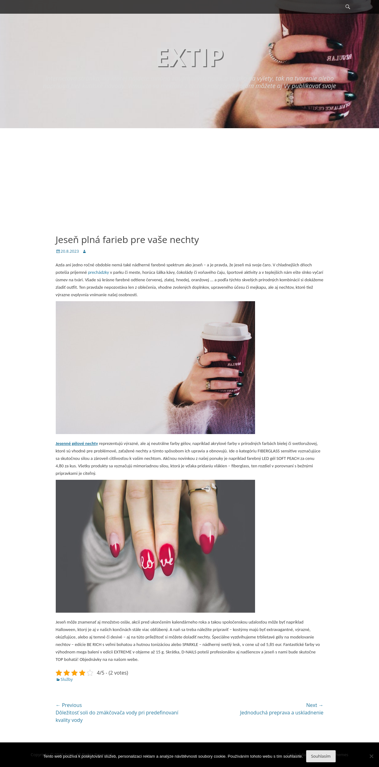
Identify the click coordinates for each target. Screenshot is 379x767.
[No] (371, 756)
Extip (189, 56)
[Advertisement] (190, 174)
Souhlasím (321, 756)
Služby (67, 679)
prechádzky (98, 272)
